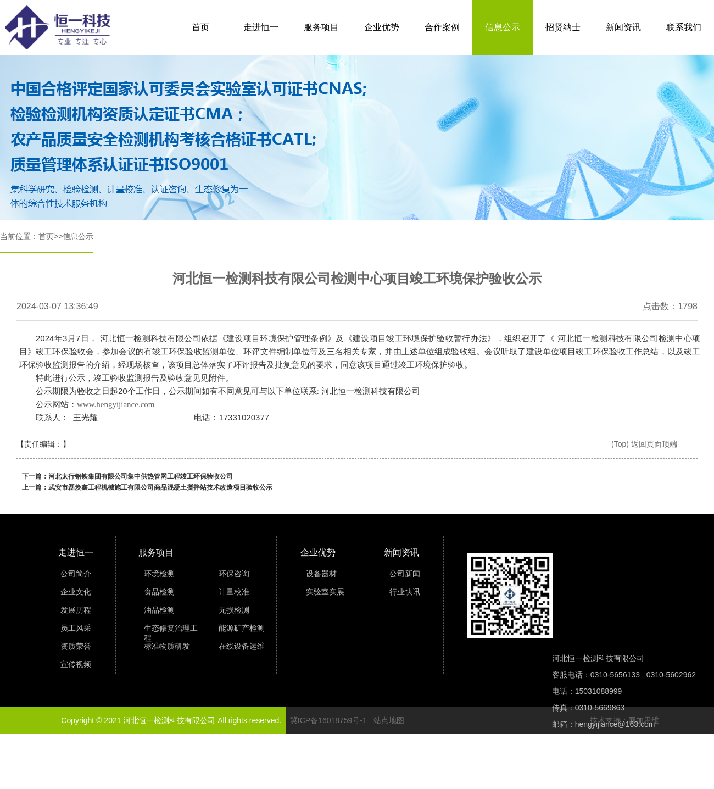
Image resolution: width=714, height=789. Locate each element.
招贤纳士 (563, 27)
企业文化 (75, 591)
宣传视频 (75, 664)
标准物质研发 (167, 646)
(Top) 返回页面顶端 (644, 444)
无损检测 (234, 609)
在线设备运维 (242, 646)
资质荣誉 (75, 646)
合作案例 (442, 27)
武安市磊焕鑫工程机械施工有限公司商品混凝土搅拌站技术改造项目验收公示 (160, 487)
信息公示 (502, 27)
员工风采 (75, 628)
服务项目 (321, 27)
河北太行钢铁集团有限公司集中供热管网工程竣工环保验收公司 (140, 476)
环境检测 (159, 573)
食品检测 (159, 591)
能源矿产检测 (242, 628)
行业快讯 (404, 591)
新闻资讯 (623, 27)
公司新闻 (404, 573)
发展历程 (75, 609)
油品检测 (159, 609)
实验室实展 (325, 591)
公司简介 (75, 573)
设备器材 (321, 573)
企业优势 (381, 27)
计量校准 (234, 591)
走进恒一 (260, 27)
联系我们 (683, 27)
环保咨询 (234, 573)
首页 (200, 27)
